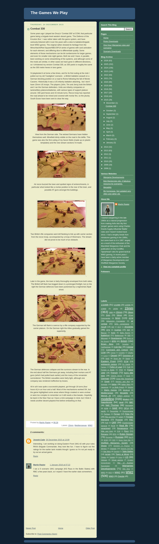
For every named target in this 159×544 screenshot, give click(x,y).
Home (60, 528)
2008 (106, 168)
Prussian (119, 420)
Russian (119, 437)
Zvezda (121, 476)
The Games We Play (49, 12)
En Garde (126, 364)
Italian (114, 384)
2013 (106, 151)
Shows (104, 446)
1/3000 (103, 309)
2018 (106, 89)
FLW (128, 367)
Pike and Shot (110, 417)
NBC (131, 402)
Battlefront (105, 335)
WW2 (90, 425)
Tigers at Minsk (122, 454)
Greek (106, 382)
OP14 (126, 408)
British (124, 341)
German (105, 378)
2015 (106, 100)
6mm (117, 318)
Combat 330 (111, 106)
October (109, 111)
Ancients (128, 326)
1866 (111, 312)
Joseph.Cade (39, 440)
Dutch (127, 358)
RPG (114, 434)
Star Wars (107, 451)
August (109, 118)
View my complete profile (114, 267)
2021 (106, 78)
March (109, 135)
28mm (130, 312)
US (126, 457)
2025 (106, 64)
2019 (106, 86)
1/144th (117, 305)
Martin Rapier (39, 465)
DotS (107, 358)
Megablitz (107, 187)
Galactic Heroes (116, 376)
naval (121, 402)
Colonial (129, 347)
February (110, 139)
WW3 (111, 476)
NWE (114, 408)
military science (123, 396)
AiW (112, 327)
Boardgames (116, 338)
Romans (104, 434)
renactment (105, 428)
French (114, 372)
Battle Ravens (125, 333)
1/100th (105, 304)
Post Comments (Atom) (47, 534)
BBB (128, 335)
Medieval (126, 390)
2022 (106, 75)
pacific (103, 411)
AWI (128, 330)
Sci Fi (131, 437)
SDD (113, 440)
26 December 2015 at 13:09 (57, 440)
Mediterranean (81, 425)
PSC (131, 420)
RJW (118, 431)
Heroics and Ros (123, 381)
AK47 (119, 327)
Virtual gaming (117, 460)
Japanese (104, 387)
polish (121, 417)
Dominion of (128, 356)
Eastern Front (108, 361)
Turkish (112, 457)
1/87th (115, 309)
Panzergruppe (127, 411)
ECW (126, 361)
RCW (113, 426)
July (108, 121)
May (108, 128)
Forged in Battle (108, 370)
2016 (106, 96)
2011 (106, 158)
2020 (106, 82)
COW (103, 353)
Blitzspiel (104, 338)
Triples (103, 457)
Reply (35, 456)
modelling (107, 399)
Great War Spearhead (124, 379)
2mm (108, 315)
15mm (70, 425)
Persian (117, 414)
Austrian (117, 330)
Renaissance (122, 428)
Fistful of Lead (116, 367)
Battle (113, 333)
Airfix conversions (122, 324)
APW (108, 330)
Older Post (90, 528)
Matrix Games (110, 390)
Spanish (113, 449)
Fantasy (103, 367)
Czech (105, 356)
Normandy (129, 405)
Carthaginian (106, 347)
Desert (114, 355)
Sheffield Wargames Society (114, 443)
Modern (126, 399)
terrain (108, 454)
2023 (106, 71)
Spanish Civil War (127, 449)
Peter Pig (129, 414)
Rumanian (109, 437)
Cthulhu (130, 353)
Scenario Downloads (112, 51)
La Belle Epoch (118, 387)
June (108, 125)
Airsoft (103, 327)
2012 (106, 154)
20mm (119, 312)
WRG (103, 472)
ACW (131, 318)
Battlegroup (119, 335)
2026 (106, 61)
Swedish (117, 451)
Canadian (125, 344)
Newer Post (31, 528)
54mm (119, 315)
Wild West (126, 469)
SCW (106, 440)
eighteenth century (109, 364)
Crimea (113, 353)
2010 (106, 161)
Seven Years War (125, 440)
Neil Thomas (112, 405)
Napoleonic (106, 402)
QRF (114, 422)
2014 (106, 147)
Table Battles (127, 451)
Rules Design (126, 434)
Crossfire (122, 353)
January (109, 143)
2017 (106, 93)
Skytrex (104, 449)
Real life (123, 425)
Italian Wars (125, 384)
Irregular (104, 384)
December (111, 103)
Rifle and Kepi (107, 431)
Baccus (104, 333)
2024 (106, 68)
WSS (110, 472)
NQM (106, 408)
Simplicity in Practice (121, 446)
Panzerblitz (114, 411)
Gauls (128, 376)
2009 (106, 165)
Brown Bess (107, 344)
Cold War (118, 347)
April (108, 132)
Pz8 (106, 423)
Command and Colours (117, 350)
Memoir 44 (106, 396)
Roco (126, 431)
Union (120, 457)
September (111, 114)
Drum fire (117, 358)
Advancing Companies (115, 321)
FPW (121, 370)
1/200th (128, 305)
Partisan (107, 414)
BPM (114, 341)
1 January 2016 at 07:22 (60, 465)
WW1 (117, 472)
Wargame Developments (113, 177)
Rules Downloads (110, 41)
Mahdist (130, 387)
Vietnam (104, 460)
